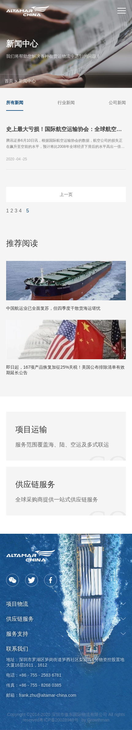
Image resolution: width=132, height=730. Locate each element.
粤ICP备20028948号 (58, 719)
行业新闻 (66, 102)
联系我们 (17, 649)
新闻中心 (27, 80)
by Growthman (95, 719)
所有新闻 (14, 102)
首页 (9, 80)
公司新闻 (117, 102)
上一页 (66, 194)
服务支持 (17, 634)
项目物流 (17, 604)
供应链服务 (20, 619)
